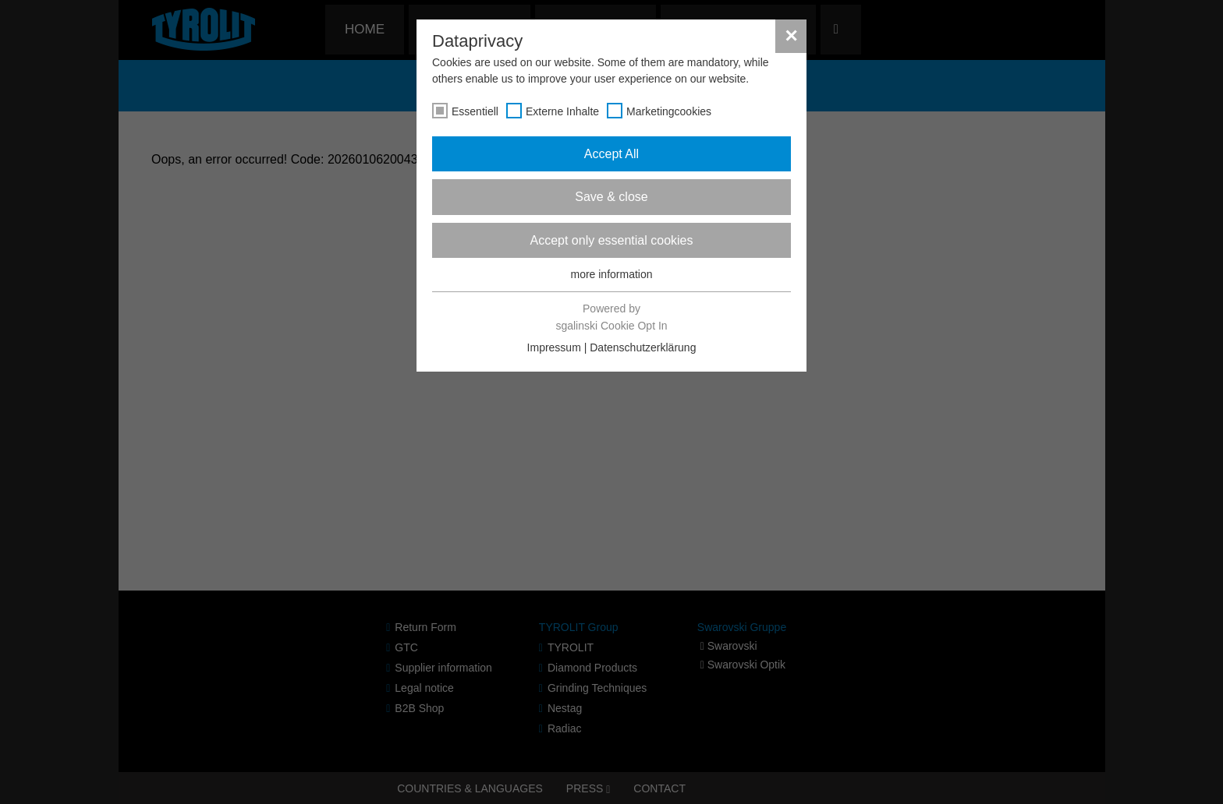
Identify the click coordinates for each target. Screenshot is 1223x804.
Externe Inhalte (562, 111)
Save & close (611, 196)
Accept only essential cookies (611, 240)
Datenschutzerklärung (643, 347)
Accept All (611, 153)
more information (611, 274)
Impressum (554, 347)
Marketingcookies (668, 111)
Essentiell (475, 111)
